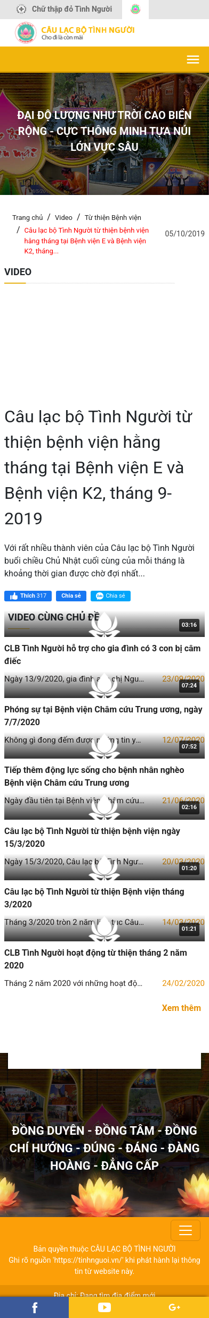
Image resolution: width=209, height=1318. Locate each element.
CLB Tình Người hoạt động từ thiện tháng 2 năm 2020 (95, 959)
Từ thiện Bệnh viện (113, 218)
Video (64, 218)
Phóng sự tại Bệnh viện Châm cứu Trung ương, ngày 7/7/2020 (103, 715)
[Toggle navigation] (185, 1230)
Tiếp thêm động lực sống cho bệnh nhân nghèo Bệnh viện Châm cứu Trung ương (94, 776)
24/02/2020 (183, 983)
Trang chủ (27, 218)
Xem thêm (181, 1008)
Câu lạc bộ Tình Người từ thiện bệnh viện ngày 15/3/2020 (92, 837)
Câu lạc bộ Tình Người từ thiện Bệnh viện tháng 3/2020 (94, 898)
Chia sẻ (71, 595)
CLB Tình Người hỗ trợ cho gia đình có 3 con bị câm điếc (102, 654)
